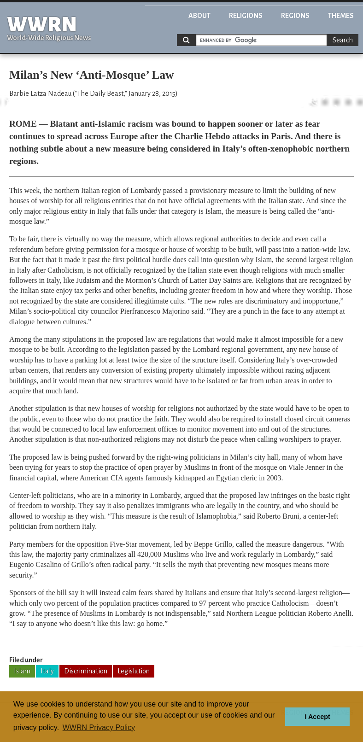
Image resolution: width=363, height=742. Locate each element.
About (199, 15)
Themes (341, 15)
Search (343, 40)
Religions (246, 15)
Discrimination (85, 671)
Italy (47, 671)
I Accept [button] (317, 716)
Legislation (133, 671)
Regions (295, 15)
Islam (22, 671)
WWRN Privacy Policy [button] (99, 727)
